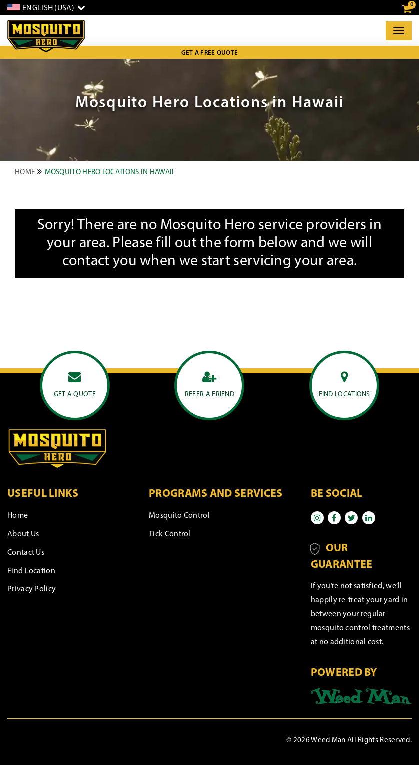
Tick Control (170, 534)
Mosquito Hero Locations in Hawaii (109, 172)
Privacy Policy (31, 589)
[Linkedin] (368, 517)
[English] (46, 7)
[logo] (46, 36)
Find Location (31, 571)
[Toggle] (399, 30)
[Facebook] (334, 517)
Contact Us (25, 553)
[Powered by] (361, 696)
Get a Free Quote (209, 53)
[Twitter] (351, 517)
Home (25, 172)
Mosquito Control (179, 516)
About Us (23, 534)
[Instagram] (317, 517)
